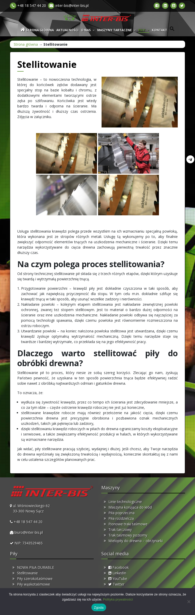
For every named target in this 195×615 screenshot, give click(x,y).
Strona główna (26, 44)
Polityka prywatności (118, 599)
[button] (172, 30)
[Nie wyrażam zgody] (188, 601)
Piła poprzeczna (121, 512)
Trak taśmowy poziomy (127, 535)
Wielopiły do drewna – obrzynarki (135, 540)
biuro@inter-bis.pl (28, 532)
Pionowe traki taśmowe (128, 524)
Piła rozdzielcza (121, 518)
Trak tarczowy (120, 529)
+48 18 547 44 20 (28, 5)
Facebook (118, 567)
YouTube (117, 578)
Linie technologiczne (125, 501)
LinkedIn (117, 573)
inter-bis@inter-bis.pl (68, 5)
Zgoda (99, 607)
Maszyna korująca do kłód (130, 507)
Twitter (116, 584)
